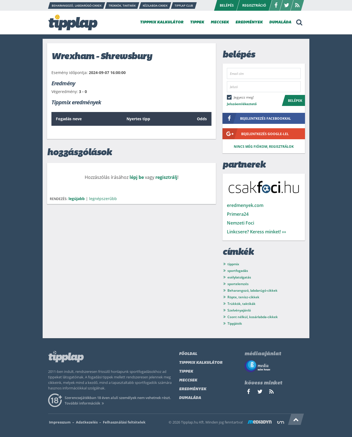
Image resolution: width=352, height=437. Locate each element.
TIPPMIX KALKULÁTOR (161, 22)
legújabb (76, 198)
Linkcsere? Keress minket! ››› (256, 232)
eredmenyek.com (245, 205)
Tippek (186, 372)
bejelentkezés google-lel (255, 133)
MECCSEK (220, 22)
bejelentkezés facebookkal (256, 118)
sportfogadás (237, 270)
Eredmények (192, 389)
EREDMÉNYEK (249, 22)
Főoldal (188, 354)
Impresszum (60, 422)
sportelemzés (238, 284)
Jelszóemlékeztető (242, 104)
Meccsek (188, 380)
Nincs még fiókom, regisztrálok (264, 146)
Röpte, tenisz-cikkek (243, 297)
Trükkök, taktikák (241, 303)
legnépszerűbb (103, 198)
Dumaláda (190, 398)
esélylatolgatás (239, 277)
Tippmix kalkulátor (200, 363)
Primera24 (238, 214)
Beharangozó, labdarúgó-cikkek (252, 290)
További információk (85, 403)
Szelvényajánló (239, 310)
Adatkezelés (87, 422)
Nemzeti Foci (240, 223)
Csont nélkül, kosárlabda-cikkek (252, 317)
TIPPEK (197, 22)
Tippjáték (234, 323)
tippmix (233, 264)
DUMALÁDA (280, 22)
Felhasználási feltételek (124, 422)
